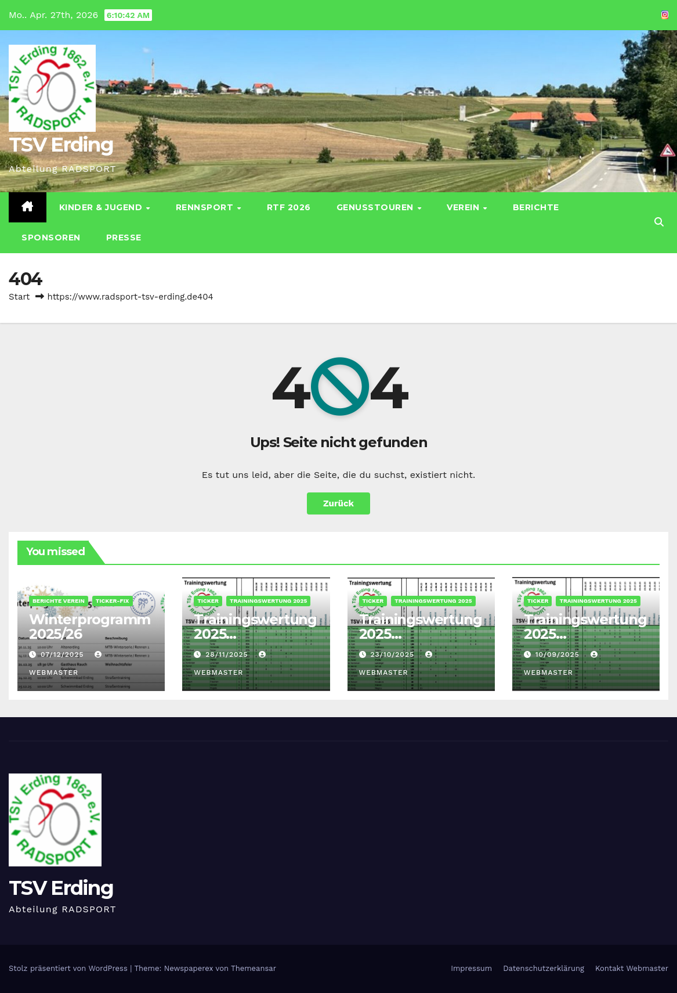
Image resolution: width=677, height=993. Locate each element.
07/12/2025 (63, 654)
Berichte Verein (58, 601)
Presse (124, 237)
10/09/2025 (558, 654)
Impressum (471, 968)
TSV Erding (61, 144)
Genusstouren (376, 207)
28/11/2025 (228, 654)
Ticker (208, 601)
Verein (464, 207)
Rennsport (206, 207)
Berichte (536, 207)
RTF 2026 (289, 207)
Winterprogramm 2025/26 (89, 626)
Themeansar (253, 968)
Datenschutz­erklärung (543, 968)
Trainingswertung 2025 (268, 601)
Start (19, 297)
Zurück (338, 503)
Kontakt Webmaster (631, 968)
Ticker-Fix (112, 601)
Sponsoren (51, 237)
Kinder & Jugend (102, 207)
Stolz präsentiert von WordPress (69, 968)
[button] (659, 222)
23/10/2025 (393, 654)
